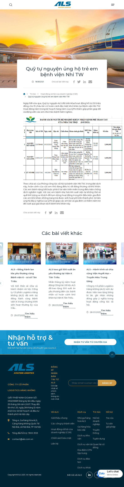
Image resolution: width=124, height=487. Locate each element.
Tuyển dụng (99, 438)
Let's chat (113, 471)
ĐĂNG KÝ (107, 383)
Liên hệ (54, 443)
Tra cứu (109, 418)
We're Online (112, 475)
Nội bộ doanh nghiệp (96, 421)
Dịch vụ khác (84, 467)
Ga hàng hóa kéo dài (84, 428)
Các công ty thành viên (62, 423)
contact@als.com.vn (22, 439)
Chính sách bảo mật (61, 438)
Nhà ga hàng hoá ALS (84, 419)
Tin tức (33, 94)
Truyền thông (96, 431)
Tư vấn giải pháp (110, 425)
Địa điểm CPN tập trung (85, 451)
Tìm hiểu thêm (30, 315)
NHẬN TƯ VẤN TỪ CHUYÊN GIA (90, 342)
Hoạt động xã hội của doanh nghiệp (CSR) (59, 94)
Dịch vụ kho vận (84, 437)
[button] (110, 474)
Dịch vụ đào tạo (84, 460)
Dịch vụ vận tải (85, 444)
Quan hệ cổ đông (98, 446)
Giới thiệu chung (59, 418)
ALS (62, 5)
